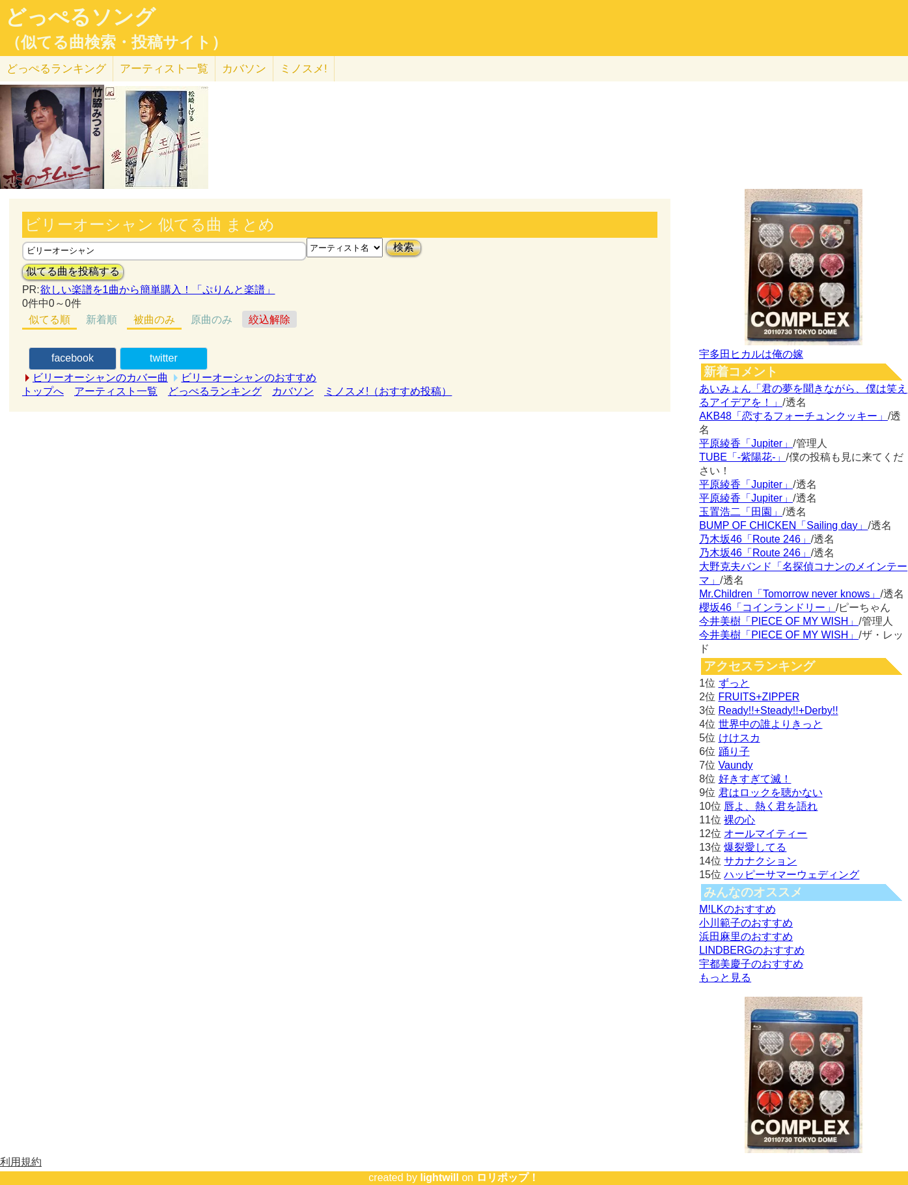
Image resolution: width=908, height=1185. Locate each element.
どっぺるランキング (215, 391)
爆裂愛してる (755, 847)
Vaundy (736, 765)
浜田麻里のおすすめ (746, 936)
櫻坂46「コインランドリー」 (767, 607)
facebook (72, 358)
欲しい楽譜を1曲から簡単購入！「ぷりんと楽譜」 (157, 289)
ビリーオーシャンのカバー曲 (100, 377)
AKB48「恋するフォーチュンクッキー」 (793, 415)
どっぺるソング (80, 17)
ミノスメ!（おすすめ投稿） (388, 391)
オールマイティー (765, 833)
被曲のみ (154, 319)
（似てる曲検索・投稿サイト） (116, 42)
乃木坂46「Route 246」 (755, 539)
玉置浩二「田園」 (740, 511)
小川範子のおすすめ (746, 922)
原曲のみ (211, 319)
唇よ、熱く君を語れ (771, 806)
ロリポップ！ (507, 1177)
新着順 (101, 319)
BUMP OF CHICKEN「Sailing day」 (783, 525)
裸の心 (739, 819)
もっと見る (725, 977)
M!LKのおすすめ (737, 909)
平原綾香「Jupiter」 (746, 443)
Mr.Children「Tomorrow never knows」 (789, 593)
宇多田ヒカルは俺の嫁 (751, 354)
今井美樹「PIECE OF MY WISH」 (779, 621)
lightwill (439, 1177)
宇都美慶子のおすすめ (751, 963)
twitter (164, 358)
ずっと (734, 683)
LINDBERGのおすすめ (752, 950)
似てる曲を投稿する (73, 271)
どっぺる (56, 69)
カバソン (244, 69)
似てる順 (49, 319)
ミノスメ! (303, 69)
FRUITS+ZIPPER (759, 696)
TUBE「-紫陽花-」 (742, 457)
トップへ (43, 391)
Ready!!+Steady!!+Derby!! (778, 710)
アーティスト (164, 69)
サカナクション (760, 860)
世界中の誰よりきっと (771, 724)
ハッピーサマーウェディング (791, 874)
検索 (403, 247)
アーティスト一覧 (116, 391)
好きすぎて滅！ (755, 778)
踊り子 (734, 751)
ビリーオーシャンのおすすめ (248, 377)
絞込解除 (269, 319)
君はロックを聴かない (771, 792)
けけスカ (739, 737)
